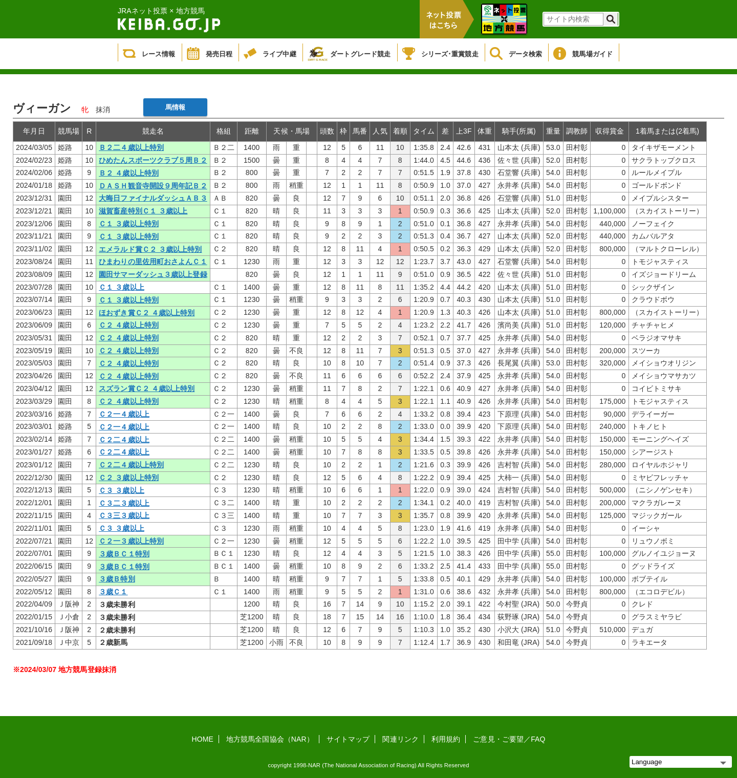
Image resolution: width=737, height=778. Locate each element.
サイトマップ (348, 739)
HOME (202, 739)
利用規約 (445, 739)
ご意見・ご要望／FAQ (509, 739)
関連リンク (400, 739)
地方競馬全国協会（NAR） (270, 739)
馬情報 (175, 107)
